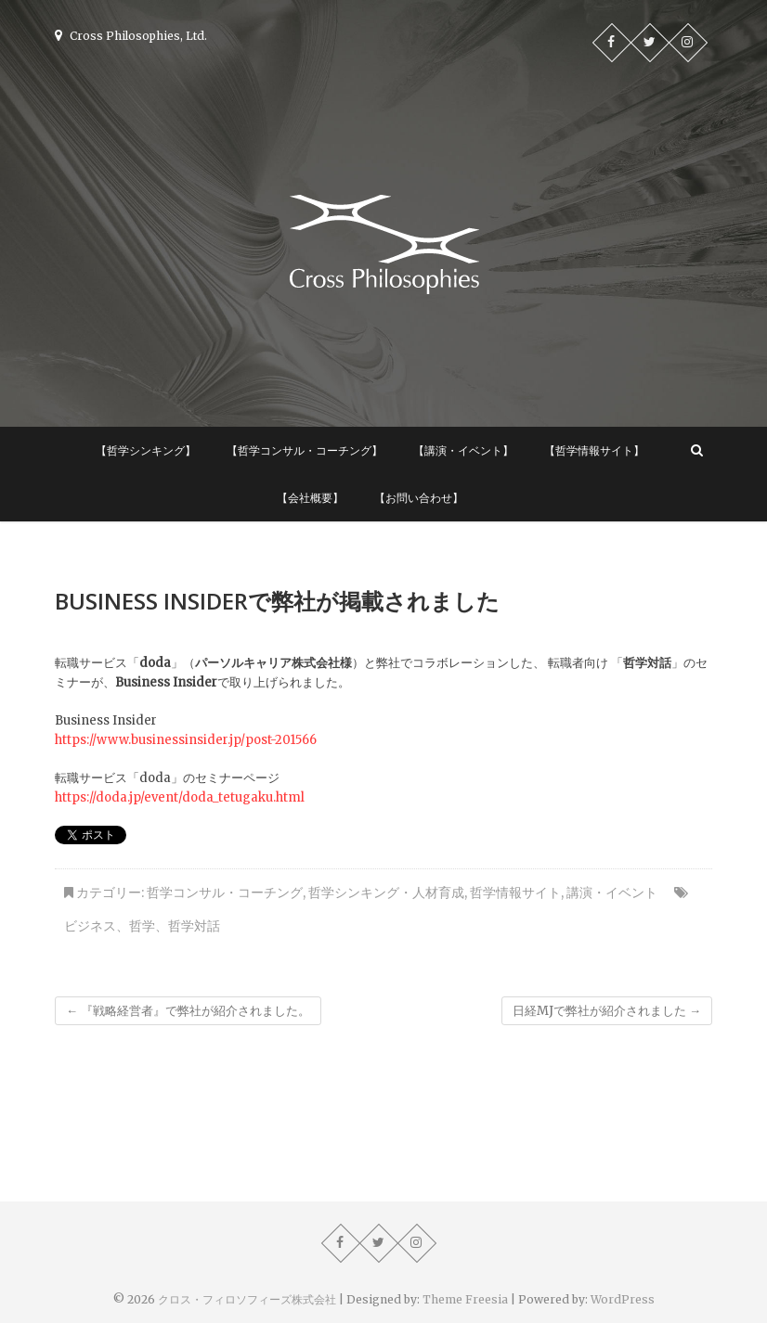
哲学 (142, 926)
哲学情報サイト (515, 892)
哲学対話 (194, 926)
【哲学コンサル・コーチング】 (305, 450)
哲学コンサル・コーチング (225, 892)
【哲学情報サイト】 (594, 450)
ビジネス (90, 926)
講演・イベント (611, 892)
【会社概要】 (310, 498)
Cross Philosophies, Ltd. (131, 36)
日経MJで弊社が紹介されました (607, 1011)
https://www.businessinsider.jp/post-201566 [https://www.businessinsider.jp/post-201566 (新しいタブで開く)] (186, 740)
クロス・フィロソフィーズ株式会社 (247, 1299)
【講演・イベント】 (463, 450)
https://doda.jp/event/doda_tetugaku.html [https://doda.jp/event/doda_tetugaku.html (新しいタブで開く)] (180, 797)
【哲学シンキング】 (146, 450)
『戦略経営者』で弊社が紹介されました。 (188, 1011)
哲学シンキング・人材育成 (386, 892)
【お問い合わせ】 (418, 498)
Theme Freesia (465, 1299)
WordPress (623, 1299)
